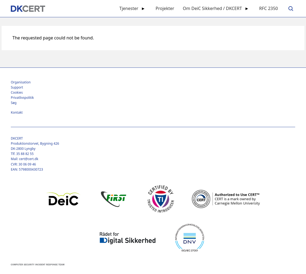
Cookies (17, 92)
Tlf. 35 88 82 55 (22, 153)
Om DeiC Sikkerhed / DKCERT (212, 8)
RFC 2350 (268, 8)
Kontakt (17, 112)
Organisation (21, 82)
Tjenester (128, 8)
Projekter (165, 8)
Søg (13, 102)
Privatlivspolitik (22, 97)
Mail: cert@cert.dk (24, 159)
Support (17, 87)
